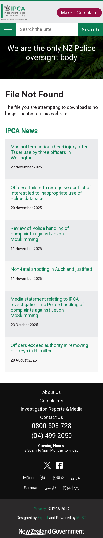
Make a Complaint (79, 12)
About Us (51, 392)
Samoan (31, 487)
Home (14, 13)
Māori (28, 477)
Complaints (51, 400)
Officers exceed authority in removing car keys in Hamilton (49, 348)
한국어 (58, 477)
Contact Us (51, 417)
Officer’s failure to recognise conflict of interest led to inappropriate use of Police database (51, 193)
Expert (43, 518)
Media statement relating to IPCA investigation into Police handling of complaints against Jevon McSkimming (47, 307)
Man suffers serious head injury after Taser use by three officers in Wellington (49, 152)
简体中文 (71, 487)
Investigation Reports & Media (51, 409)
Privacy (40, 509)
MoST (81, 518)
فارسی (50, 487)
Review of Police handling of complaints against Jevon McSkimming (40, 234)
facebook (59, 465)
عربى (75, 477)
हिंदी (43, 477)
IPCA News (21, 131)
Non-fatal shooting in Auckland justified (51, 269)
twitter (47, 465)
